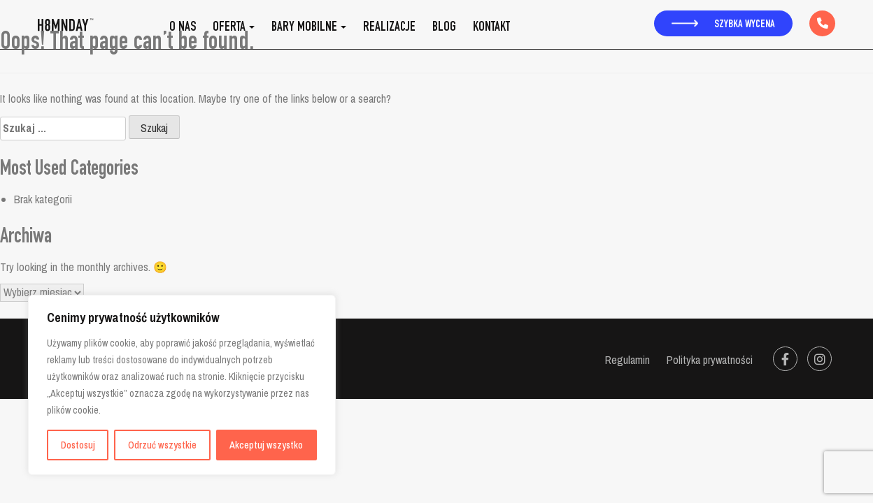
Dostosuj (78, 445)
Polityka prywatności (710, 359)
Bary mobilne (304, 27)
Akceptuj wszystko (266, 445)
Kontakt (491, 27)
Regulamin (627, 359)
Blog (444, 27)
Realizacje (389, 27)
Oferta (229, 27)
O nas (182, 27)
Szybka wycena (723, 25)
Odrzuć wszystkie (162, 445)
